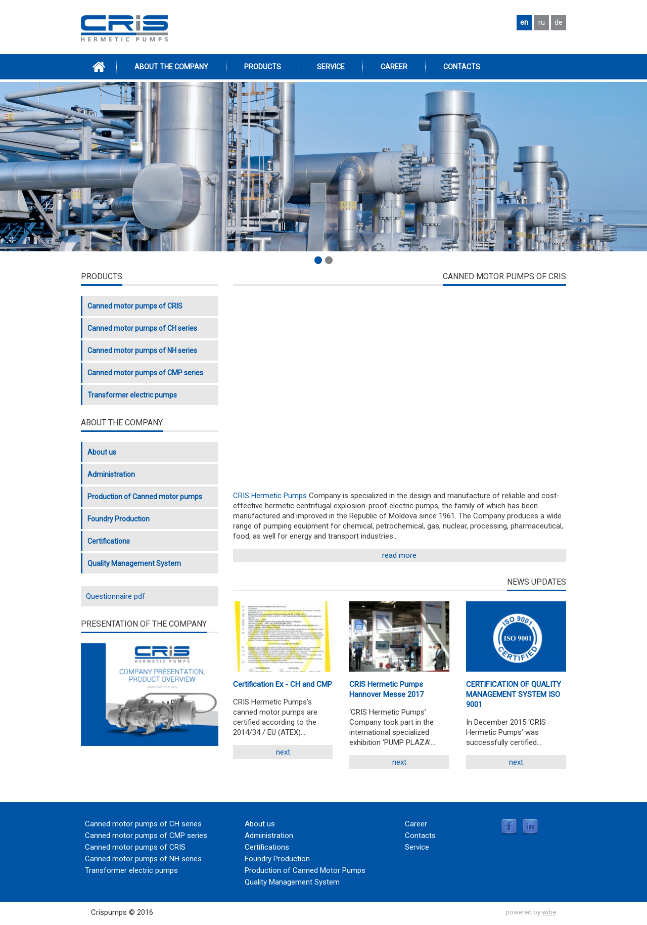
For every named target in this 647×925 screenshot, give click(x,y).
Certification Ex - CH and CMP (282, 684)
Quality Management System (134, 563)
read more (399, 555)
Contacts (461, 67)
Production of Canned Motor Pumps (305, 870)
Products (262, 67)
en (524, 22)
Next (283, 752)
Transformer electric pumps (132, 395)
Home (98, 66)
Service (331, 67)
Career (394, 67)
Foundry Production (118, 519)
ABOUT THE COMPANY (171, 67)
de (558, 22)
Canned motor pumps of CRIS (134, 306)
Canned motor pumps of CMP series (145, 373)
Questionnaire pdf (115, 596)
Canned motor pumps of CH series (142, 328)
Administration (111, 474)
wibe (549, 912)
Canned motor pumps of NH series (142, 350)
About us (101, 452)
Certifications (108, 541)
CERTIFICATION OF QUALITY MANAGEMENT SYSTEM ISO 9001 (513, 694)
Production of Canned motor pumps (144, 497)
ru (541, 22)
